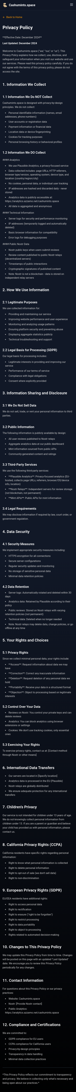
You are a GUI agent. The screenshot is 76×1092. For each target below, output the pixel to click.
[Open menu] (71, 4)
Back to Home (12, 17)
